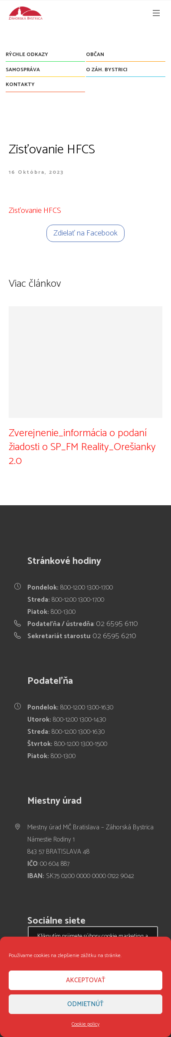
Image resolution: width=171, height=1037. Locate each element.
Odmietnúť (85, 1004)
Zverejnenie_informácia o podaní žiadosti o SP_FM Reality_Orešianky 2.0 (82, 447)
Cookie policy (85, 1024)
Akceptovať (85, 980)
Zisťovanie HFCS (35, 210)
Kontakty (20, 84)
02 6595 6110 (117, 623)
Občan (95, 54)
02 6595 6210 (114, 636)
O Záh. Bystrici (107, 70)
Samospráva (23, 70)
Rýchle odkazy (27, 54)
